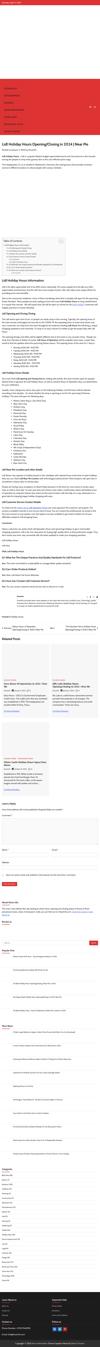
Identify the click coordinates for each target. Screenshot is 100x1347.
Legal (4, 1248)
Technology (10, 88)
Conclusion (15, 259)
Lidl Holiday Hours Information (17, 245)
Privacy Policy (57, 1306)
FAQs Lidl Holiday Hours (20, 262)
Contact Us (6, 1311)
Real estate (6, 1262)
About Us (5, 1306)
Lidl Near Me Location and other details (23, 254)
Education (5, 1203)
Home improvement (14, 110)
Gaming (5, 1221)
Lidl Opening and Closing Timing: (20, 248)
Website (5, 862)
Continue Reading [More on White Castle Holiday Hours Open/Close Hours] (12, 789)
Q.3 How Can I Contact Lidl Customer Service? (25, 270)
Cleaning (5, 1194)
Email (55, 850)
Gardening (6, 1226)
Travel (4, 1281)
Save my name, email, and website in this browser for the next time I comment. (41, 875)
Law (3, 1244)
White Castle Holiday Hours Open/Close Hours (25, 764)
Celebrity (5, 1189)
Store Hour (10, 117)
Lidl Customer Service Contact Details (22, 257)
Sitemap (5, 1315)
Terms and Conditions (60, 1315)
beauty (4, 1180)
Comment (7, 815)
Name (5, 850)
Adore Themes (77, 1343)
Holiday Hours (12, 131)
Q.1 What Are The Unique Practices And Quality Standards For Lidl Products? (36, 264)
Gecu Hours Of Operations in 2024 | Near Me (25, 685)
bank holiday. (78, 304)
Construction (7, 1198)
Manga (4, 1258)
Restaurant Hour (13, 124)
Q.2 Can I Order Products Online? (20, 267)
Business (8, 103)
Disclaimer (56, 1311)
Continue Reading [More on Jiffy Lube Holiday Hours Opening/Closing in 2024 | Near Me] (60, 711)
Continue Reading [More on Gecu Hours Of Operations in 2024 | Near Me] (12, 711)
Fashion (5, 1212)
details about (32, 508)
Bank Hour (6, 1175)
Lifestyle (5, 1253)
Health (4, 1230)
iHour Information (39, 1343)
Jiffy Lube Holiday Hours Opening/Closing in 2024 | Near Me (71, 685)
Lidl (21, 164)
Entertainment (12, 95)
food (3, 1217)
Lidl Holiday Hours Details (18, 251)
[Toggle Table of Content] (60, 241)
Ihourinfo (32, 150)
